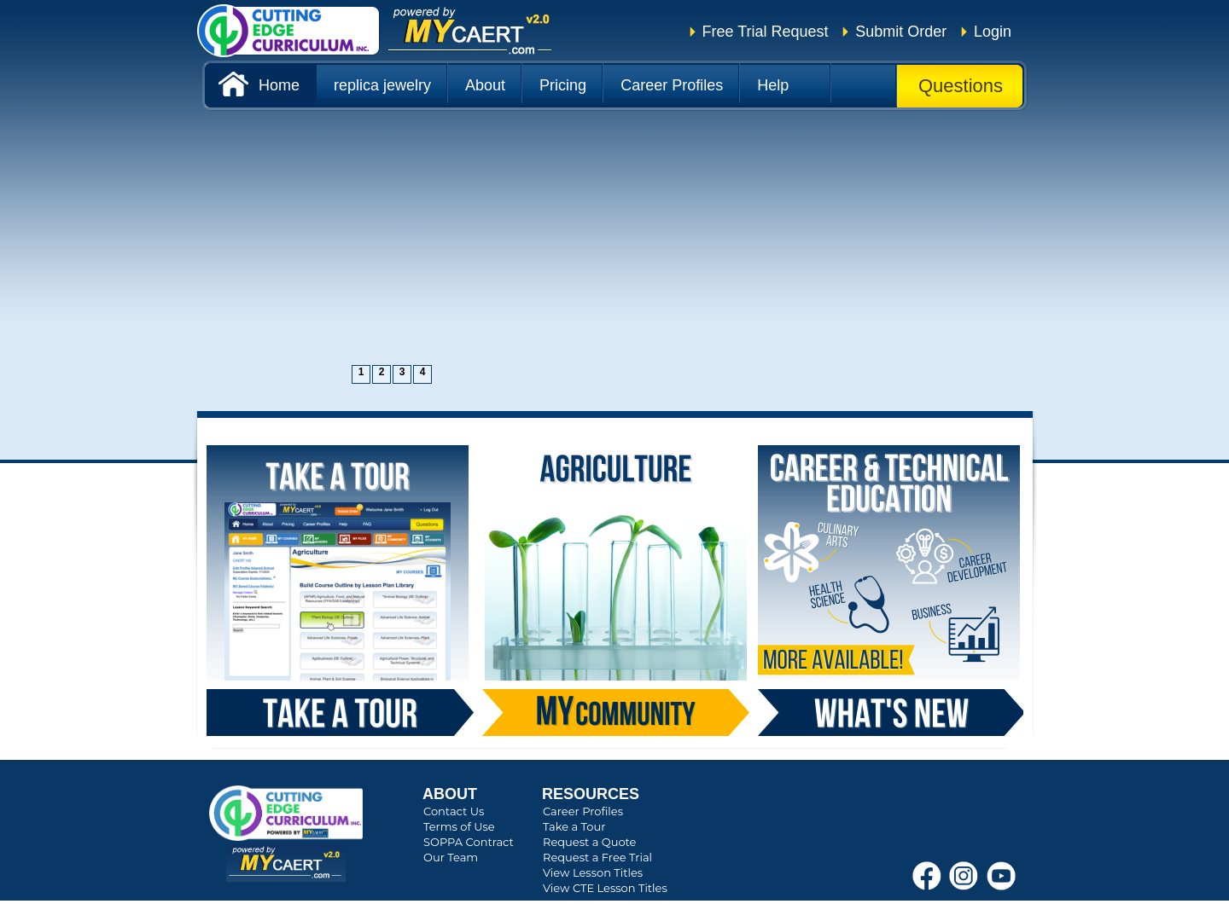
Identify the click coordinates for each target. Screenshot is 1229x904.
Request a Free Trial (597, 857)
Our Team (450, 857)
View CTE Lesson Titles (605, 888)
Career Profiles (583, 811)
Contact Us (453, 811)
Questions (960, 85)
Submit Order (901, 31)
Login (992, 31)
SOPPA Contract (468, 842)
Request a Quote (589, 842)
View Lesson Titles (593, 872)
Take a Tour (574, 826)
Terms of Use (459, 826)
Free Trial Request (765, 31)
